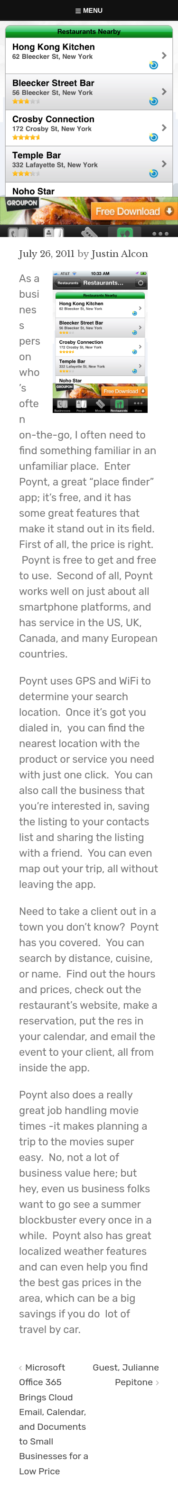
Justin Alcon (120, 253)
